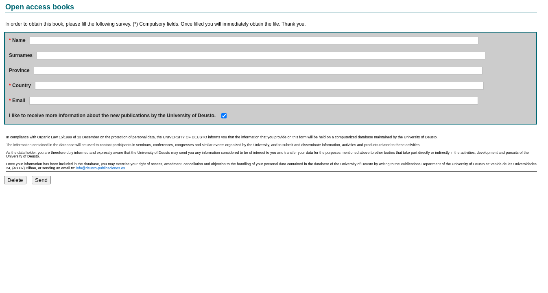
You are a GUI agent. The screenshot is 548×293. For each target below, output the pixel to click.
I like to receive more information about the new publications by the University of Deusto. (112, 115)
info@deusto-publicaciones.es (100, 168)
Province (19, 70)
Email (17, 100)
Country (20, 85)
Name (17, 40)
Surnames (21, 55)
